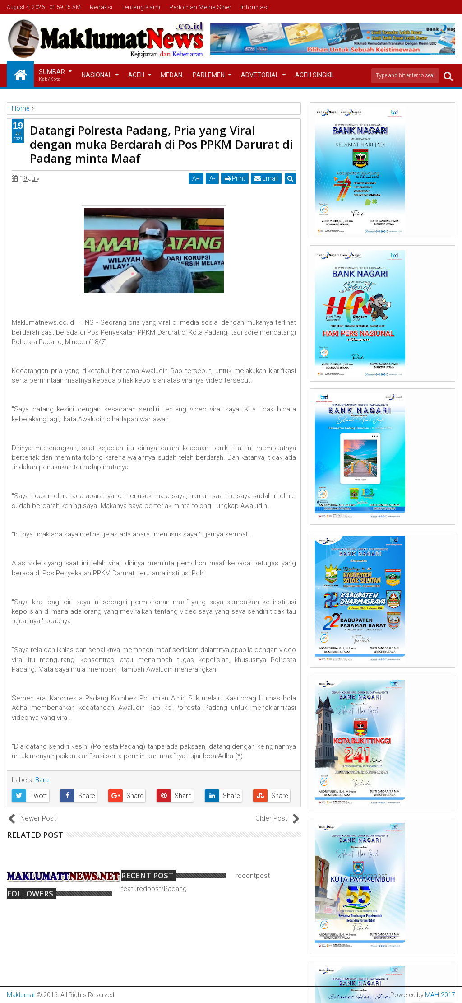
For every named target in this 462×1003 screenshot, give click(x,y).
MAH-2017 (440, 994)
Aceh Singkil (314, 75)
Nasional (97, 75)
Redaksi (101, 7)
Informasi (254, 7)
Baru (42, 780)
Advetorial (260, 75)
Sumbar (52, 75)
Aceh (136, 75)
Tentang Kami (140, 7)
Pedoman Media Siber (200, 7)
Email (266, 178)
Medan (171, 75)
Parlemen (209, 75)
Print (235, 178)
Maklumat (21, 994)
